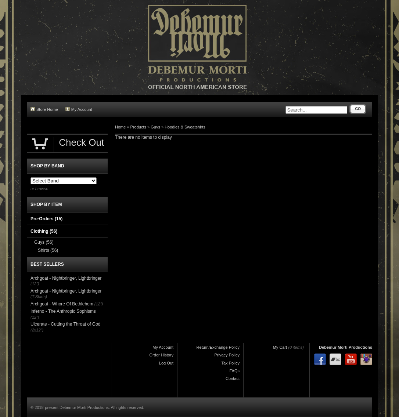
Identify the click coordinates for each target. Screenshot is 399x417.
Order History (161, 355)
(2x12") (36, 330)
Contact (233, 378)
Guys (155, 127)
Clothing (43, 231)
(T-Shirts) (38, 296)
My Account (78, 109)
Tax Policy (230, 363)
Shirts (48, 250)
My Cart (280, 347)
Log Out (166, 363)
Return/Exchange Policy (218, 347)
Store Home (44, 109)
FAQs (234, 371)
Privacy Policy (227, 355)
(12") (34, 284)
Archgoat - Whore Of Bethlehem (61, 304)
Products (138, 127)
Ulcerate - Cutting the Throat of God (65, 324)
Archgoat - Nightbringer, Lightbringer (65, 278)
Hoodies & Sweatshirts (185, 127)
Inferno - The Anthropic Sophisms (63, 311)
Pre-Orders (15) (46, 218)
